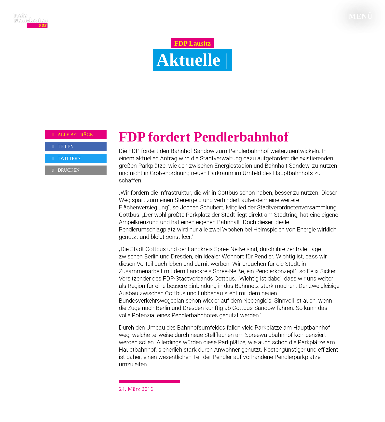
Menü (358, 16)
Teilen (61, 146)
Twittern (65, 158)
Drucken (65, 170)
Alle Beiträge (71, 134)
